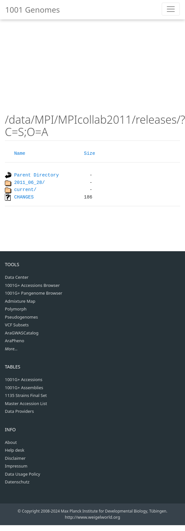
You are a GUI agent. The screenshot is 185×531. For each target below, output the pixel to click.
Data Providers (19, 411)
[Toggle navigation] (171, 9)
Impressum (16, 466)
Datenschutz (17, 482)
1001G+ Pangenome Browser (33, 293)
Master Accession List (26, 403)
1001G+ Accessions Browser (32, 285)
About (11, 442)
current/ (25, 189)
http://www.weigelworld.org (92, 517)
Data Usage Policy (22, 474)
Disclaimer (15, 458)
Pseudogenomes (21, 317)
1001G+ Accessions (23, 379)
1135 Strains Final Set (26, 395)
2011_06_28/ (29, 182)
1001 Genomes (32, 9)
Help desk (14, 450)
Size (89, 153)
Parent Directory (36, 175)
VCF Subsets (17, 325)
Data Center (16, 277)
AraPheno (14, 341)
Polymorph (16, 309)
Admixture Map (20, 301)
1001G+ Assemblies (24, 387)
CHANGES (24, 196)
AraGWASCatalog (21, 333)
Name (20, 153)
